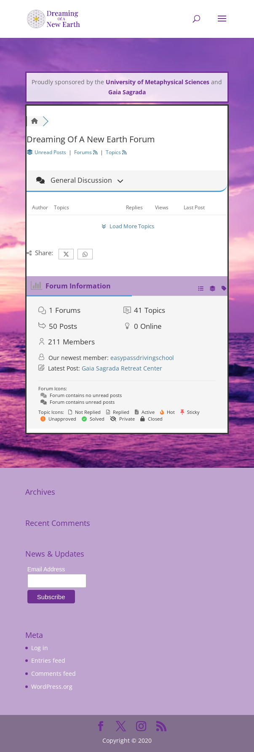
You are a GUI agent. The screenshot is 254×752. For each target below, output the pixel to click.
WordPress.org (51, 687)
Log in (39, 648)
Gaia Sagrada (127, 92)
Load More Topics (126, 226)
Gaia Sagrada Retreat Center (122, 368)
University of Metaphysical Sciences (157, 82)
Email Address (46, 569)
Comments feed (53, 673)
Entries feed (48, 660)
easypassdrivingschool (142, 358)
